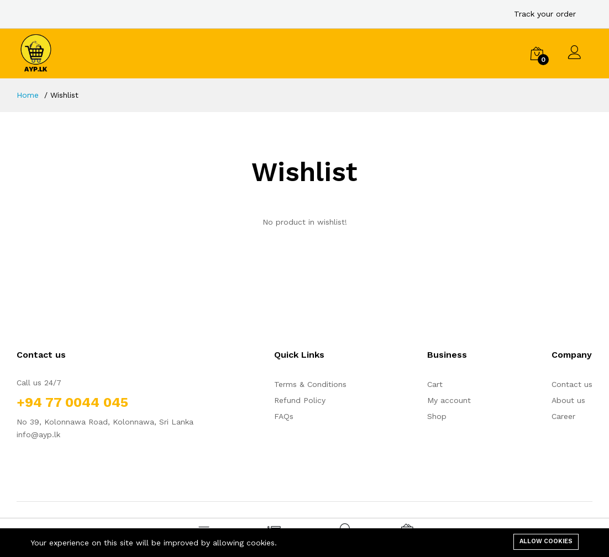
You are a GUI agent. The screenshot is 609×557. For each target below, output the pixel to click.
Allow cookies (546, 541)
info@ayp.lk (38, 434)
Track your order (545, 13)
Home (28, 95)
